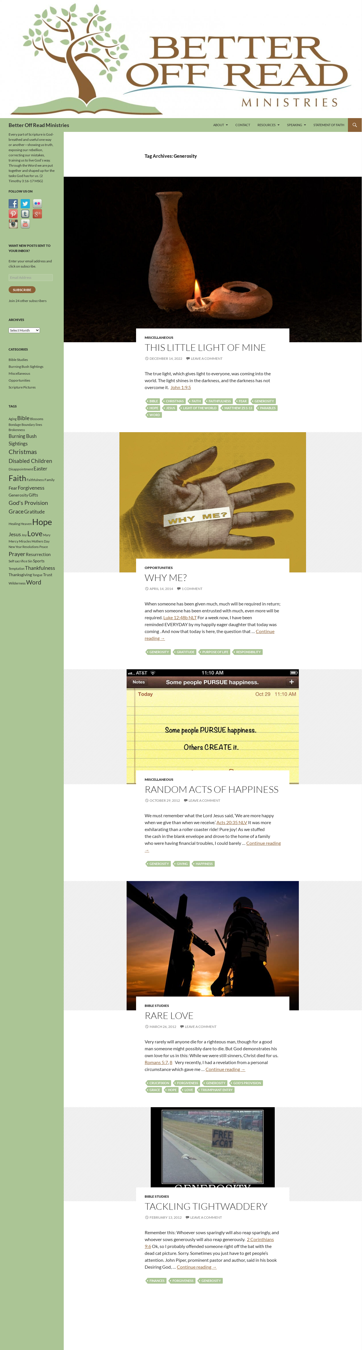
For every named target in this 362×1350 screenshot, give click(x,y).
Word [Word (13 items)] (33, 582)
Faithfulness (220, 401)
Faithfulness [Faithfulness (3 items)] (35, 480)
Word (155, 415)
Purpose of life (215, 652)
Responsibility (248, 652)
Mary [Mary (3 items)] (47, 535)
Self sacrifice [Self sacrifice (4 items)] (18, 561)
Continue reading (225, 1069)
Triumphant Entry (217, 1090)
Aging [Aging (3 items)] (13, 419)
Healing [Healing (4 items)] (14, 524)
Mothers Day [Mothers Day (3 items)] (41, 541)
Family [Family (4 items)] (49, 480)
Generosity (264, 401)
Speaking (294, 125)
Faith (196, 401)
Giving (182, 864)
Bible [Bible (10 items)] (23, 418)
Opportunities (159, 568)
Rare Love (169, 1015)
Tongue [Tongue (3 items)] (37, 575)
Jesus (170, 408)
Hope (154, 408)
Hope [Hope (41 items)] (42, 522)
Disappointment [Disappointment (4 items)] (21, 469)
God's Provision (247, 1083)
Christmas (175, 401)
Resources (267, 125)
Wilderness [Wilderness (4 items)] (17, 583)
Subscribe (22, 290)
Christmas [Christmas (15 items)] (23, 451)
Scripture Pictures (22, 387)
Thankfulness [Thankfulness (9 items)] (40, 568)
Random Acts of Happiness (211, 789)
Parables (268, 408)
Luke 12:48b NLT (180, 617)
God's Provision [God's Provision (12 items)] (28, 502)
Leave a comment (206, 358)
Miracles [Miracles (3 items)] (25, 541)
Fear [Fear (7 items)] (13, 488)
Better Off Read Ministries (39, 125)
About (218, 125)
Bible (154, 401)
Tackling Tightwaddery (206, 1206)
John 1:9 (179, 387)
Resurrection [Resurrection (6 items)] (38, 554)
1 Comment (192, 588)
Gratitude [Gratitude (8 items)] (34, 512)
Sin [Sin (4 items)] (30, 561)
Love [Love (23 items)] (34, 533)
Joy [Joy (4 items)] (24, 535)
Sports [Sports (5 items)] (38, 560)
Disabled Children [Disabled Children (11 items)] (30, 460)
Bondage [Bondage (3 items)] (15, 424)
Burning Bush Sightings (26, 366)
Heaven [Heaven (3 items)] (26, 524)
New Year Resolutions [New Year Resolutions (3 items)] (24, 547)
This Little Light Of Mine (205, 347)
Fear (243, 401)
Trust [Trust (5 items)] (47, 574)
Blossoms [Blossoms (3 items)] (36, 419)
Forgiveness (187, 1083)
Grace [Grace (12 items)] (16, 511)
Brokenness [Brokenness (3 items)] (17, 430)
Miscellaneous (159, 337)
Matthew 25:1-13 (238, 408)
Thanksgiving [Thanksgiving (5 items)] (20, 574)
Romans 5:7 (156, 1062)
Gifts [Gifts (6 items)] (33, 494)
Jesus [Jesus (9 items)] (15, 534)
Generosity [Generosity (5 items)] (18, 495)
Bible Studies (157, 1005)
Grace (155, 1090)
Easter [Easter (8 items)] (40, 469)
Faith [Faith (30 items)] (17, 478)
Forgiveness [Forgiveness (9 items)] (31, 487)
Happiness (204, 864)
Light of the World (199, 408)
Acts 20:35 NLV (231, 822)
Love (189, 1090)
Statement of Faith (328, 125)
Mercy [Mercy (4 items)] (13, 541)
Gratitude (185, 652)
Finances (157, 1280)
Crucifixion (159, 1083)
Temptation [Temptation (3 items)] (16, 568)
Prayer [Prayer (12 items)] (17, 553)
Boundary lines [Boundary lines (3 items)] (32, 424)
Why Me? (166, 577)
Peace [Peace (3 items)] (43, 547)
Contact (242, 125)
